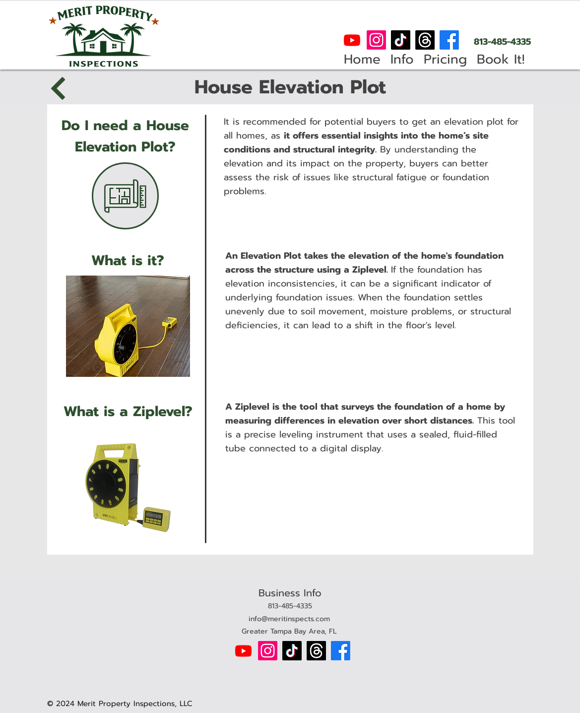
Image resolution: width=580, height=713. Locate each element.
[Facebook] (449, 40)
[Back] (59, 88)
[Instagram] (376, 40)
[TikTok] (400, 40)
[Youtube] (352, 40)
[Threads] (425, 40)
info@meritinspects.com (289, 619)
